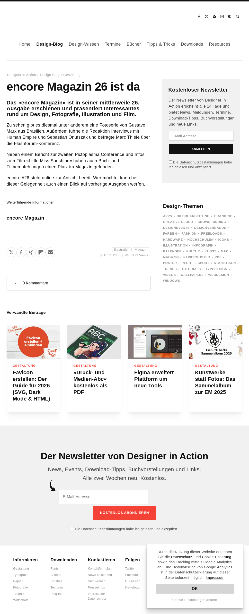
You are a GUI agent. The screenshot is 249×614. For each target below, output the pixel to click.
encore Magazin (25, 218)
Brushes (56, 580)
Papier (18, 580)
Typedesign (216, 269)
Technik (18, 592)
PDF (218, 257)
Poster (170, 263)
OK (195, 589)
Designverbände (210, 228)
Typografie (20, 573)
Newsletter (133, 586)
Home (24, 44)
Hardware (173, 239)
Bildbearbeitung (193, 216)
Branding (223, 216)
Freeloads (211, 233)
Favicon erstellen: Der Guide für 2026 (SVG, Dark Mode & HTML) (31, 385)
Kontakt (222, 16)
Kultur (193, 251)
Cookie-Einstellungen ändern (194, 600)
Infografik (202, 245)
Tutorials (191, 269)
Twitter (130, 567)
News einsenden (100, 573)
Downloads (192, 44)
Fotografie (20, 586)
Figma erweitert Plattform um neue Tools (154, 379)
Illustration (122, 249)
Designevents (176, 228)
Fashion (188, 233)
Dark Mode (230, 16)
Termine (113, 44)
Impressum (215, 577)
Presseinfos (96, 586)
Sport (203, 263)
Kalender (172, 251)
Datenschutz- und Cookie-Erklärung (201, 557)
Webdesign (218, 275)
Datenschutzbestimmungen (201, 162)
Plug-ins (56, 592)
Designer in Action (32, 15)
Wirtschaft (20, 599)
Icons (223, 239)
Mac (225, 251)
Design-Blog (49, 44)
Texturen (57, 586)
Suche (237, 16)
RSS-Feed (132, 580)
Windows (171, 280)
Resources (219, 44)
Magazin (141, 249)
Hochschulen (200, 239)
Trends (170, 269)
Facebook (198, 16)
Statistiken (225, 263)
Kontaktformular (99, 567)
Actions (56, 573)
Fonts (55, 567)
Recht (187, 263)
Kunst (210, 251)
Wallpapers (192, 275)
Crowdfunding (212, 222)
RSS (214, 16)
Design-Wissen (84, 44)
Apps (167, 216)
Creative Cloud (178, 222)
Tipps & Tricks (161, 44)
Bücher (134, 44)
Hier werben (96, 580)
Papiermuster (196, 257)
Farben (170, 233)
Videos (169, 275)
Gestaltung (71, 75)
